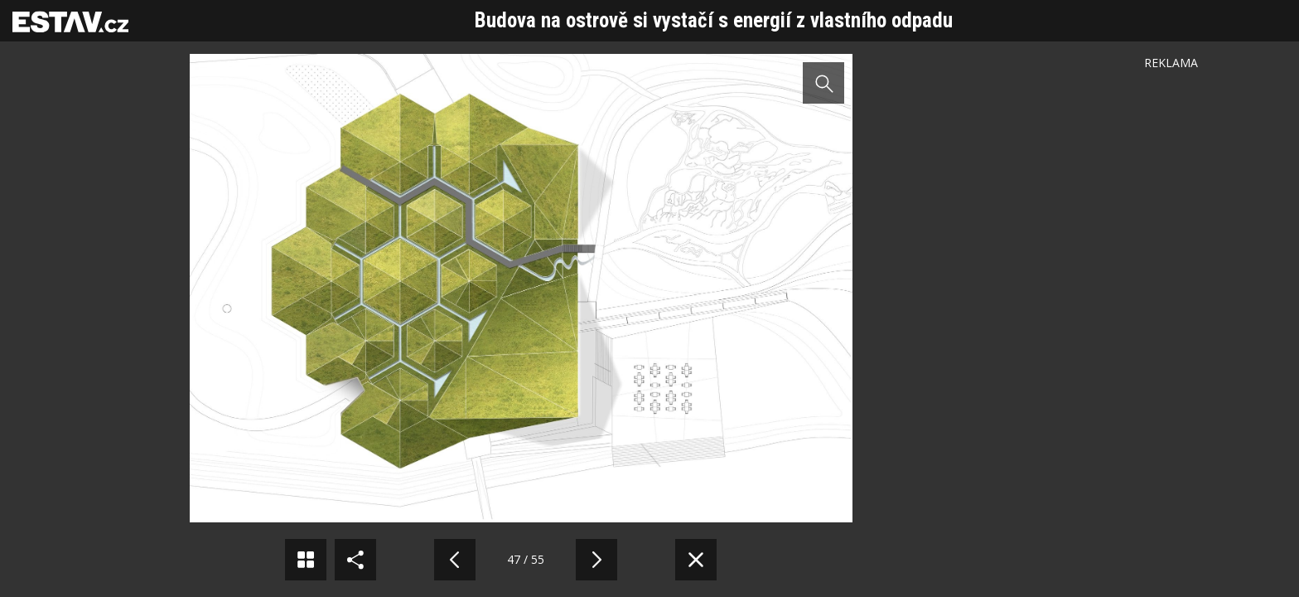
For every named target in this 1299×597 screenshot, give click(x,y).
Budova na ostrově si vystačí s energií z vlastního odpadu (714, 20)
